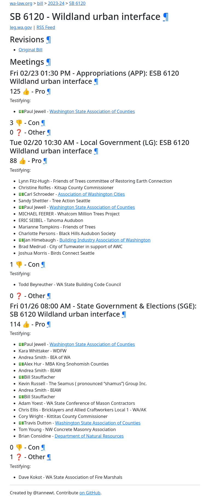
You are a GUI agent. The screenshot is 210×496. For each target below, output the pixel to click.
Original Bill (30, 50)
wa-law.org (21, 3)
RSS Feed (46, 27)
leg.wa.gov (21, 27)
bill (40, 3)
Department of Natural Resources (89, 436)
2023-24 (56, 3)
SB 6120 (77, 3)
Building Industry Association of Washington (104, 240)
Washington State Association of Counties (92, 111)
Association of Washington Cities (91, 194)
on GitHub (89, 493)
